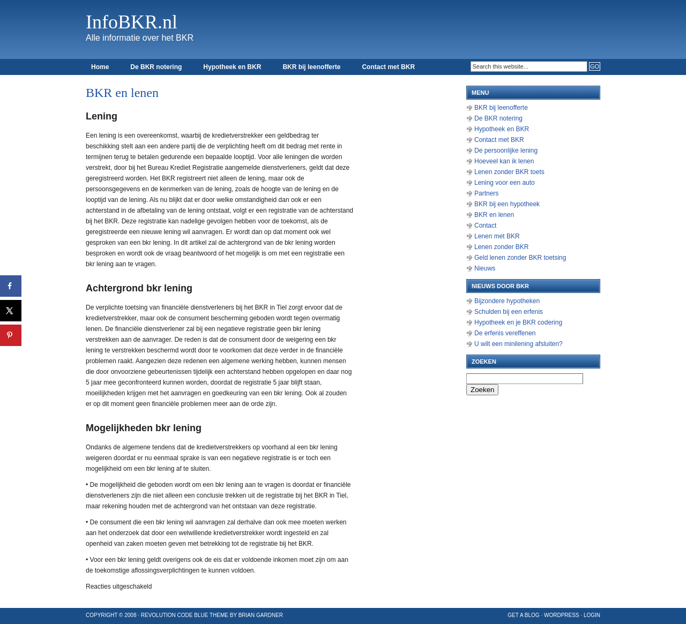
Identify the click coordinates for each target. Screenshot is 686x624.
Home (100, 67)
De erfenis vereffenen (505, 333)
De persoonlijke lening (506, 150)
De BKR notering (156, 67)
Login (592, 615)
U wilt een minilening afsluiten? (518, 344)
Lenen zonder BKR (501, 247)
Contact (485, 225)
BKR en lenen (494, 215)
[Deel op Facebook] (10, 286)
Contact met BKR (388, 67)
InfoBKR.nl (131, 22)
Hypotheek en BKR (232, 67)
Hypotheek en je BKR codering (518, 322)
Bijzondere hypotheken (507, 301)
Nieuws (484, 268)
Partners (486, 193)
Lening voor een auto (504, 182)
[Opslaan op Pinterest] (10, 335)
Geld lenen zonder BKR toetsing (520, 257)
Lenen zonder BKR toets (509, 172)
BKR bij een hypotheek (507, 204)
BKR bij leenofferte (311, 67)
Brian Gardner (260, 615)
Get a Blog (523, 615)
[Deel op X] (10, 310)
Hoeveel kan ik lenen (504, 161)
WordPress (561, 615)
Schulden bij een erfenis (508, 311)
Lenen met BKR (497, 236)
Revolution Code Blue (174, 615)
